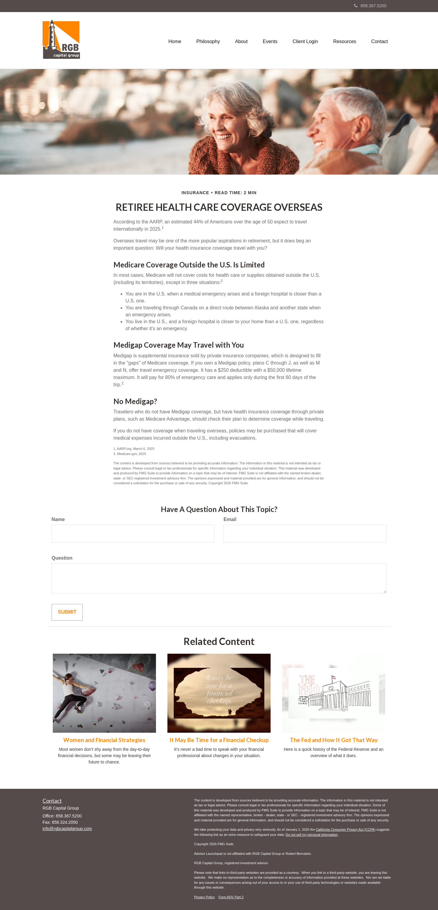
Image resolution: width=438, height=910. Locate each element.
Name (58, 519)
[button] (208, 40)
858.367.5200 (370, 5)
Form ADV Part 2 (230, 897)
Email (230, 519)
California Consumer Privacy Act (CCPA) (346, 829)
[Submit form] (67, 612)
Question (62, 558)
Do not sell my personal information (312, 834)
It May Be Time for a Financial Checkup (219, 740)
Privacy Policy (204, 897)
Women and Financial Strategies (104, 740)
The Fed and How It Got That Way (334, 740)
